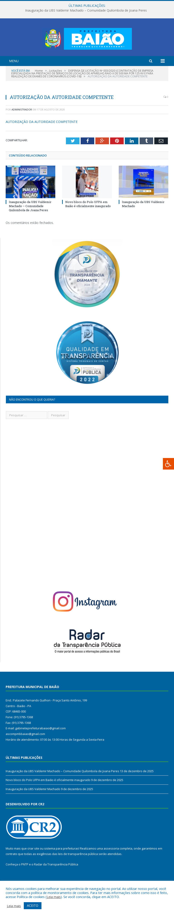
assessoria (111, 866)
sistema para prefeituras (61, 866)
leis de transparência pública (78, 871)
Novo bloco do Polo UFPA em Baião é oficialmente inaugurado (88, 222)
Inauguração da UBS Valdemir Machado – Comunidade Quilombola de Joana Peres (86, 10)
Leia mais (54, 896)
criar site (33, 866)
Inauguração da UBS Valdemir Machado (33, 807)
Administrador (22, 127)
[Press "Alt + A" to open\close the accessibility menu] (168, 464)
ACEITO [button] (32, 905)
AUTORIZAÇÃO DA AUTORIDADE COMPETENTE (41, 139)
